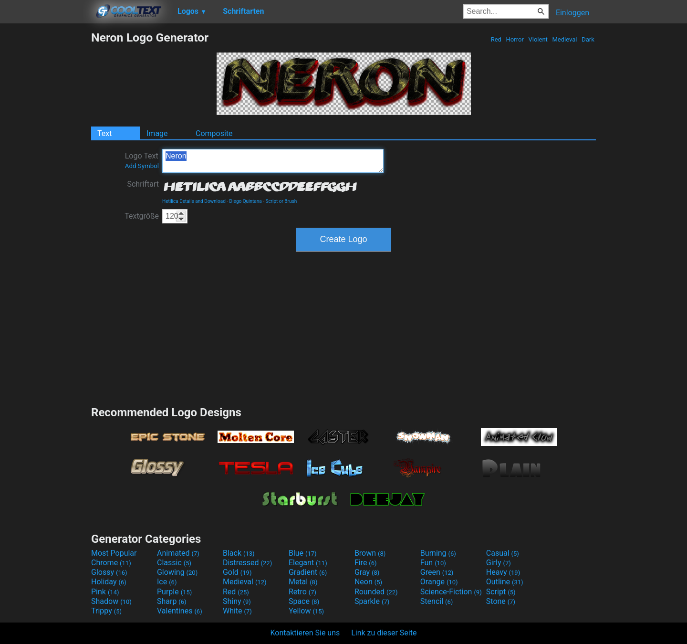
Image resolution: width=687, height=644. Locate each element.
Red (496, 39)
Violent (538, 39)
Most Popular (114, 553)
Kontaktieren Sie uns (305, 632)
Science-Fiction (451, 591)
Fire (365, 562)
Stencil (436, 601)
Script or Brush (281, 201)
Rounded (376, 591)
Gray (366, 572)
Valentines (179, 610)
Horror (514, 39)
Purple (174, 591)
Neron (273, 161)
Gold (237, 572)
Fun (433, 562)
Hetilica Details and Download (194, 201)
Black (239, 553)
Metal (303, 581)
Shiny (237, 601)
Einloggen (572, 12)
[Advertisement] (45, 174)
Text (104, 133)
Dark (588, 39)
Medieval (564, 39)
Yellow (306, 610)
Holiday (108, 581)
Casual (502, 553)
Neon (368, 581)
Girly (498, 562)
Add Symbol (142, 165)
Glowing (177, 572)
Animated (178, 553)
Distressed (247, 562)
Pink (105, 591)
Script (501, 591)
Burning (438, 553)
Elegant (308, 562)
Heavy (503, 572)
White (237, 610)
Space (304, 601)
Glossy (109, 572)
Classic (174, 562)
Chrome (111, 562)
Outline (504, 581)
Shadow (111, 601)
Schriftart (143, 184)
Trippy (106, 610)
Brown (369, 553)
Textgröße (142, 216)
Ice (167, 581)
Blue (303, 553)
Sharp (172, 601)
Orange (439, 581)
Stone (500, 601)
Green (437, 572)
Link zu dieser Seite (383, 632)
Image (157, 133)
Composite (214, 133)
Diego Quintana (245, 201)
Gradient (308, 572)
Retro (302, 591)
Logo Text (142, 160)
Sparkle (371, 601)
